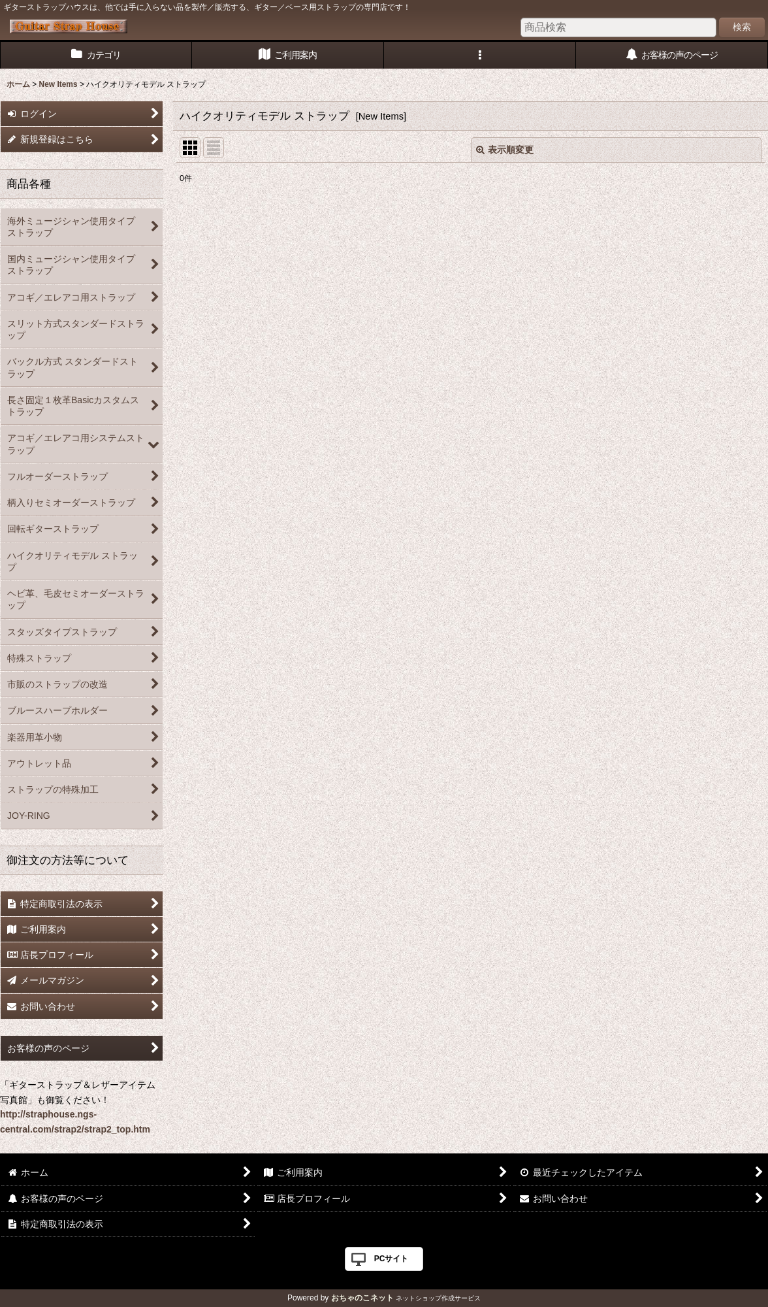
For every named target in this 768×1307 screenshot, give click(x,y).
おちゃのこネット (362, 1297)
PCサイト (391, 1258)
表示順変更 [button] (505, 149)
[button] (480, 55)
